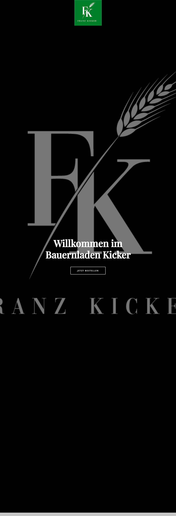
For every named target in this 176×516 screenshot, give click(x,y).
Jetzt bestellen (88, 270)
